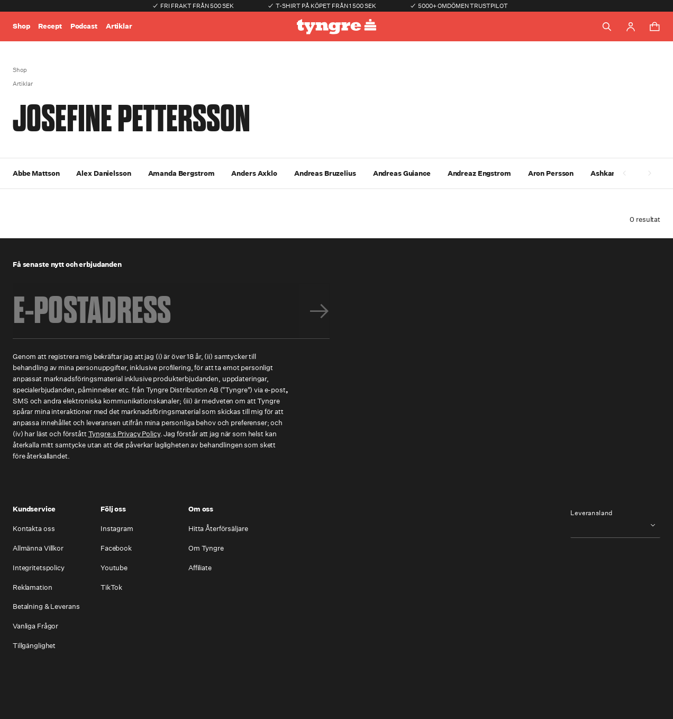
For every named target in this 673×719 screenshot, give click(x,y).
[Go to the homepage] (336, 26)
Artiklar (119, 26)
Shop (21, 26)
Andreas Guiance (402, 173)
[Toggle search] (606, 26)
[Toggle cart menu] (654, 26)
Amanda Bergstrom (181, 173)
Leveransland (591, 513)
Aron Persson (551, 173)
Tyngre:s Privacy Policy (124, 433)
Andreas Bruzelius (325, 173)
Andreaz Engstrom (479, 173)
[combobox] (615, 525)
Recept (49, 26)
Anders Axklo (254, 173)
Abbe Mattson (36, 173)
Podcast (83, 26)
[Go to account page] (631, 27)
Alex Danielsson (103, 173)
